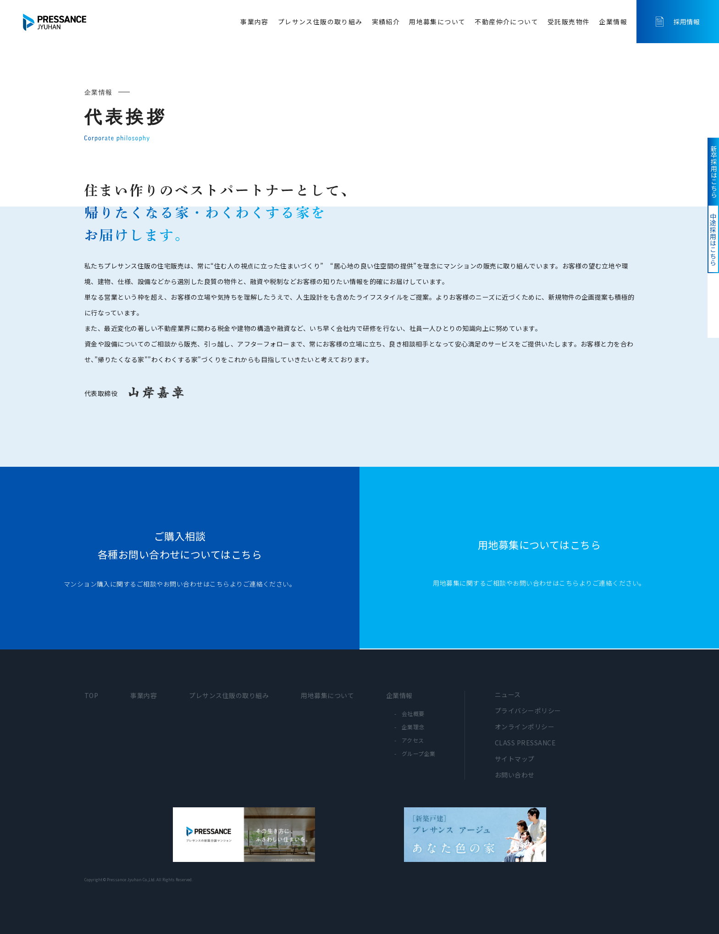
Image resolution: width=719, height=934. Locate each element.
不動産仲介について (506, 21)
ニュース (508, 694)
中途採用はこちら (706, 287)
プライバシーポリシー (528, 710)
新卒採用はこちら (707, 187)
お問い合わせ (515, 774)
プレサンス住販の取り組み (320, 21)
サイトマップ (515, 758)
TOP (91, 695)
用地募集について (437, 21)
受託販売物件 (569, 21)
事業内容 (254, 21)
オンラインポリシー (524, 726)
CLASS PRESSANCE (525, 742)
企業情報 (613, 21)
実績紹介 (386, 21)
